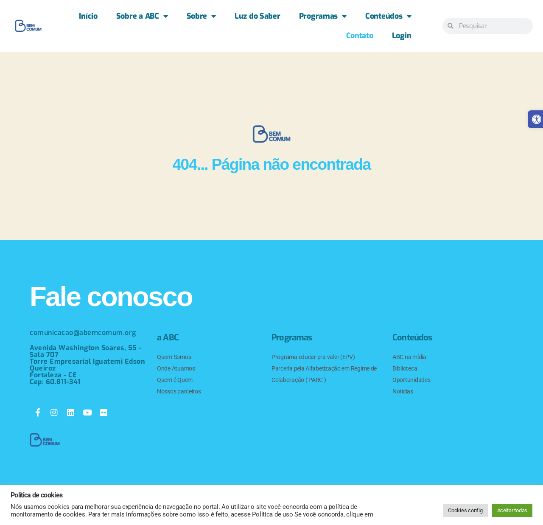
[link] (28, 26)
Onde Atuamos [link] (176, 368)
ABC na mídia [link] (409, 357)
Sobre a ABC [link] (142, 16)
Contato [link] (359, 36)
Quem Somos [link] (174, 357)
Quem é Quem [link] (175, 379)
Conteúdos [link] (388, 16)
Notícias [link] (402, 391)
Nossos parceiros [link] (179, 391)
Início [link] (88, 16)
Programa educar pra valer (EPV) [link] (313, 357)
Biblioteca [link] (404, 368)
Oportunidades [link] (411, 379)
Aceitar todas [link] (512, 510)
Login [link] (401, 36)
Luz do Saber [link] (257, 16)
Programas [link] (323, 16)
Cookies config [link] (465, 510)
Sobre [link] (201, 16)
